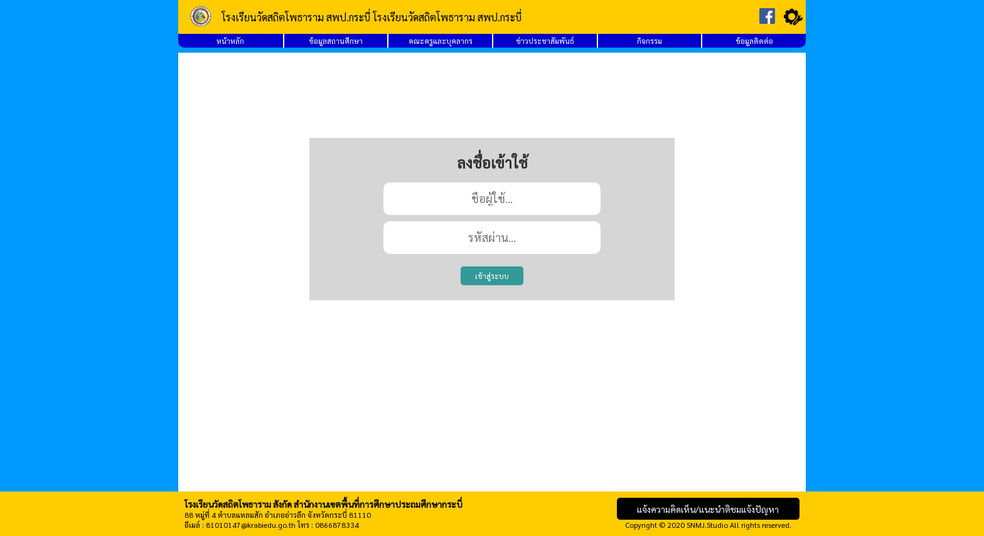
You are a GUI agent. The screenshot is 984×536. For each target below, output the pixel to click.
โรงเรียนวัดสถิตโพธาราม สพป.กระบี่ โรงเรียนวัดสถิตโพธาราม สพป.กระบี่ (371, 17)
